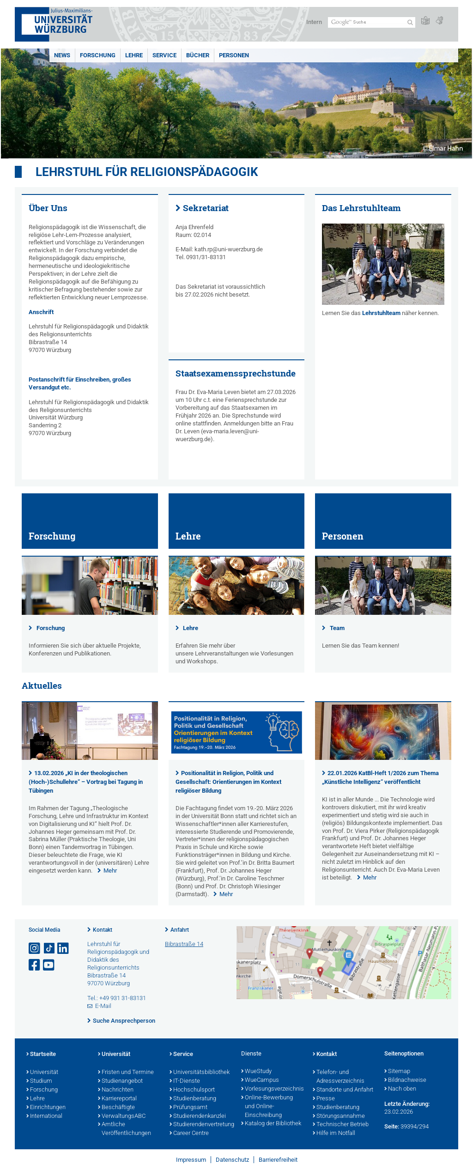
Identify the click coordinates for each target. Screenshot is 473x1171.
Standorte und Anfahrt (343, 1090)
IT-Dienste (185, 1081)
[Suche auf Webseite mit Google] (371, 22)
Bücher (197, 55)
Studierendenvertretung (201, 1125)
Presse (324, 1099)
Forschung (97, 55)
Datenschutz (232, 1159)
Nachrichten (115, 1090)
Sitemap (397, 1072)
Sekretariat (206, 207)
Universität (42, 1072)
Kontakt (102, 930)
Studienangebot (120, 1081)
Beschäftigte (116, 1108)
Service (164, 55)
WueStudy (256, 1072)
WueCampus (260, 1080)
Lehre (134, 55)
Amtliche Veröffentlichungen (124, 1129)
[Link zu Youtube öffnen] (49, 965)
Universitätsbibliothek (200, 1072)
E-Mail (103, 1005)
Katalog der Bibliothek (271, 1124)
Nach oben (400, 1089)
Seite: (391, 1126)
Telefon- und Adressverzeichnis (338, 1077)
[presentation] (90, 757)
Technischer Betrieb (341, 1125)
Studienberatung (193, 1099)
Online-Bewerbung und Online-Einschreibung (267, 1107)
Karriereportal (117, 1099)
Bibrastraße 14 (184, 943)
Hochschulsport (192, 1090)
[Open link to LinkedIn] (63, 948)
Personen (234, 55)
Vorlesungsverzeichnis (272, 1089)
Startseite (41, 1054)
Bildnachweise (405, 1080)
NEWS (62, 55)
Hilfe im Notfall (334, 1133)
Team (337, 628)
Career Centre (189, 1133)
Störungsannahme (339, 1116)
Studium (39, 1081)
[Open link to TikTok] (49, 948)
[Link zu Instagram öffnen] (35, 948)
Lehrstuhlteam (381, 312)
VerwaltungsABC (122, 1116)
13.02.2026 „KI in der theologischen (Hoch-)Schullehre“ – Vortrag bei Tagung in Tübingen (86, 782)
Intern (314, 21)
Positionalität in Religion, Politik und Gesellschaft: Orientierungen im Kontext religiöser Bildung (228, 782)
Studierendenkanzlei (198, 1116)
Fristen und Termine (126, 1072)
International (44, 1116)
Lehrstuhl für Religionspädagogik (147, 172)
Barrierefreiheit (278, 1159)
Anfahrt (179, 930)
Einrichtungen (46, 1108)
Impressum (191, 1159)
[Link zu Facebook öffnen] (35, 965)
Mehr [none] (110, 870)
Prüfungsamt (188, 1108)
